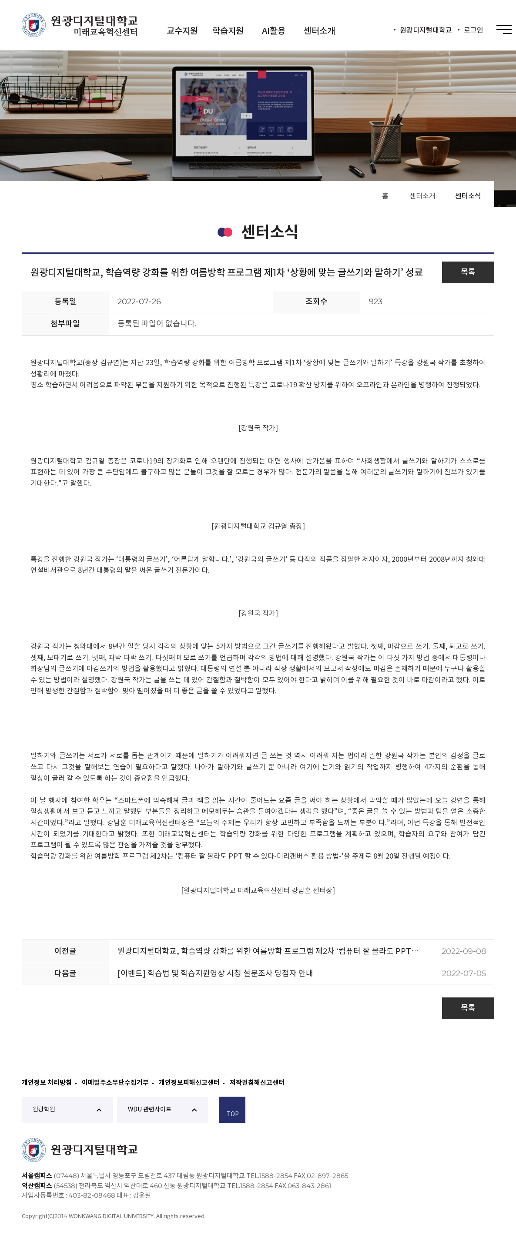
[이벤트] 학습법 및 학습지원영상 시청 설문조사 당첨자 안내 (215, 973)
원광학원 (67, 1109)
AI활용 (273, 31)
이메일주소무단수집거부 (115, 1082)
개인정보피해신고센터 (189, 1082)
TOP (232, 1111)
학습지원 (228, 31)
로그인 (473, 30)
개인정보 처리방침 (47, 1082)
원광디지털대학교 (426, 30)
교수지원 (182, 31)
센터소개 (319, 31)
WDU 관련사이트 (162, 1109)
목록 (468, 272)
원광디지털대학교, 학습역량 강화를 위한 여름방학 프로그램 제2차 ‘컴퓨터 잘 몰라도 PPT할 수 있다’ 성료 (275, 951)
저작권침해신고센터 (257, 1082)
